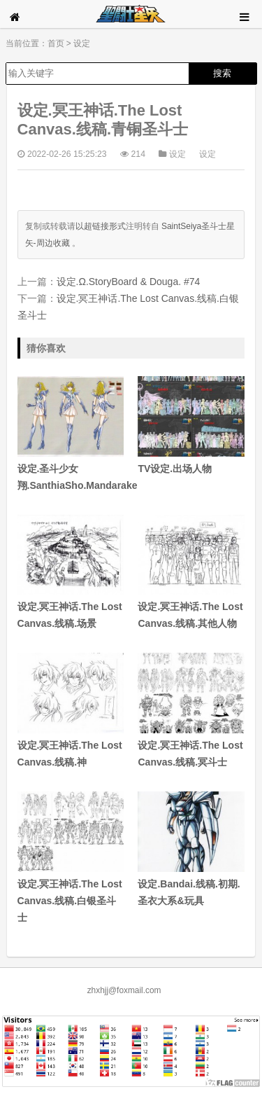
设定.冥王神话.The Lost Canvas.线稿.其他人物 (191, 572)
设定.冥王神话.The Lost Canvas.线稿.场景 (70, 572)
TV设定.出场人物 (191, 425)
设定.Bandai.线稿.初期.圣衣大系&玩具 (191, 848)
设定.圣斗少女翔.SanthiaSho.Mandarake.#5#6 (70, 433)
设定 (81, 43)
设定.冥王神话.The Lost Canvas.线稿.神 (70, 710)
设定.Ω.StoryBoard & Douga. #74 (129, 281)
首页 (56, 43)
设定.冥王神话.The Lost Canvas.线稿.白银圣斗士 (70, 857)
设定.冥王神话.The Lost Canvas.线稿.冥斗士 (191, 710)
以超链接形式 (100, 226)
